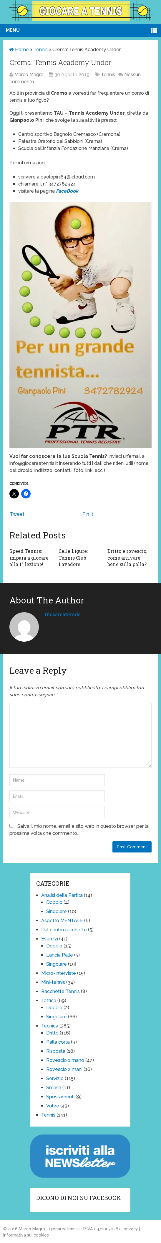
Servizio (55, 1078)
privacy (131, 1229)
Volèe (52, 1106)
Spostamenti (60, 1096)
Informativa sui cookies (26, 1235)
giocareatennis (62, 614)
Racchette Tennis (60, 991)
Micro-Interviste (58, 973)
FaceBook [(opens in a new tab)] (67, 191)
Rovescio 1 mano (65, 1060)
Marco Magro (29, 74)
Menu (13, 30)
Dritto (52, 1033)
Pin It (87, 514)
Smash (53, 1087)
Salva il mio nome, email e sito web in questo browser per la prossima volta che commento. (79, 829)
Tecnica (49, 1026)
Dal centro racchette (64, 929)
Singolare (56, 911)
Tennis (41, 49)
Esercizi (49, 939)
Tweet (17, 514)
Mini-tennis (53, 982)
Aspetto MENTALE (62, 920)
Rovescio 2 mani (64, 1069)
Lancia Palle (59, 955)
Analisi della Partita (62, 895)
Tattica (48, 1000)
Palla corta (58, 1042)
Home (19, 49)
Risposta (55, 1051)
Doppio (54, 902)
